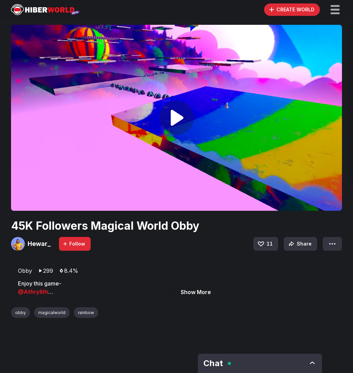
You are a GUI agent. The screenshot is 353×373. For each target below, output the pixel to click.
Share (299, 244)
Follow (73, 244)
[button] (335, 10)
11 (265, 244)
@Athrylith (33, 292)
